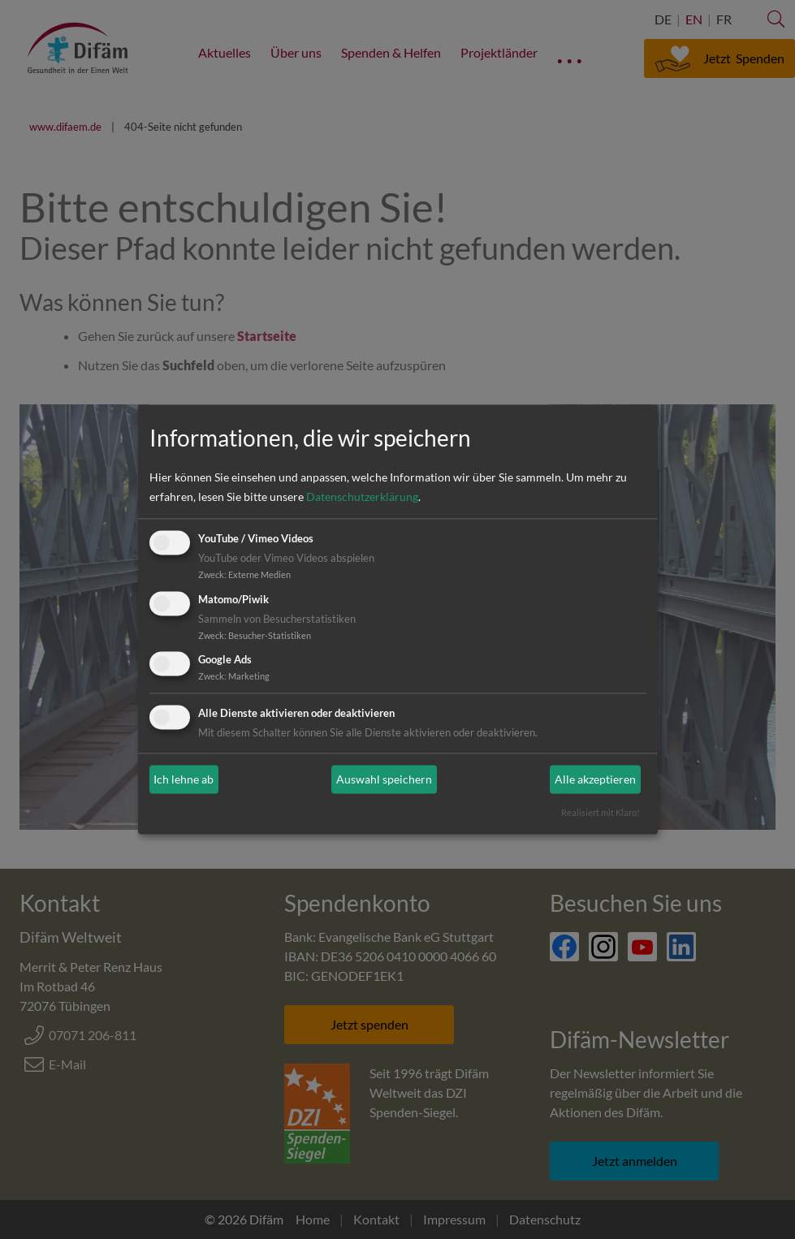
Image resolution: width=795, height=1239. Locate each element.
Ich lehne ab (183, 779)
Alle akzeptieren (595, 779)
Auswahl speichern (384, 779)
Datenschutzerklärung (362, 496)
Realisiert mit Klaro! (600, 813)
